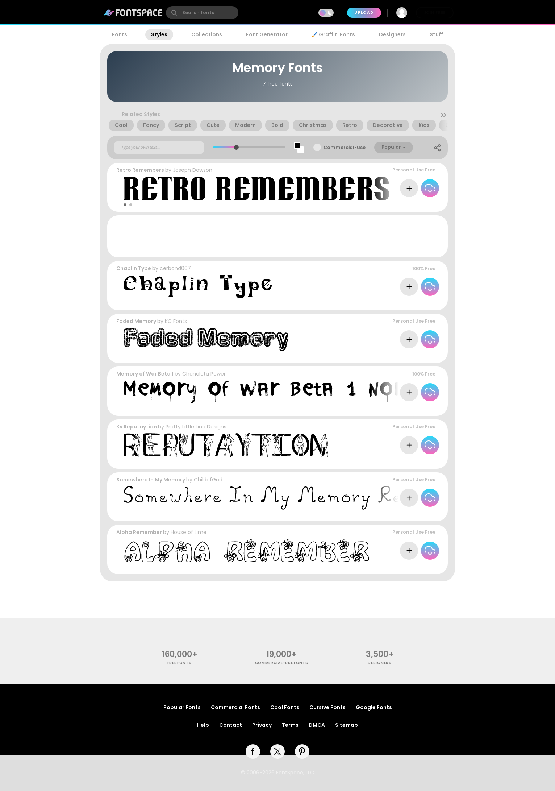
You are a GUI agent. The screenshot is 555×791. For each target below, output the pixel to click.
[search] (202, 12)
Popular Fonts (182, 707)
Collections (206, 34)
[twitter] (277, 751)
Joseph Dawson (192, 170)
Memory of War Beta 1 (145, 373)
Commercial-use (345, 147)
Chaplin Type (133, 268)
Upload (364, 12)
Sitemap (346, 725)
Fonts (119, 34)
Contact (230, 725)
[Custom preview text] (159, 147)
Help (203, 725)
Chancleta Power (204, 373)
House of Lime (188, 532)
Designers (392, 34)
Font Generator (267, 34)
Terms (290, 725)
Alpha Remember (139, 532)
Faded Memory (136, 321)
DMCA (317, 725)
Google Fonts (374, 707)
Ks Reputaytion (136, 426)
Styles (159, 34)
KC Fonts (176, 321)
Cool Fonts (284, 707)
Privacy (262, 725)
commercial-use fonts (281, 663)
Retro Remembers (140, 170)
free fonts (179, 663)
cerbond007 (175, 268)
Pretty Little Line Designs (196, 426)
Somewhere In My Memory (150, 479)
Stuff (436, 34)
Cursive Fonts (327, 707)
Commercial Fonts (235, 707)
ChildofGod (208, 479)
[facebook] (253, 751)
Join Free (435, 12)
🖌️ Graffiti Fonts (333, 34)
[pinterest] (302, 751)
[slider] (236, 147)
